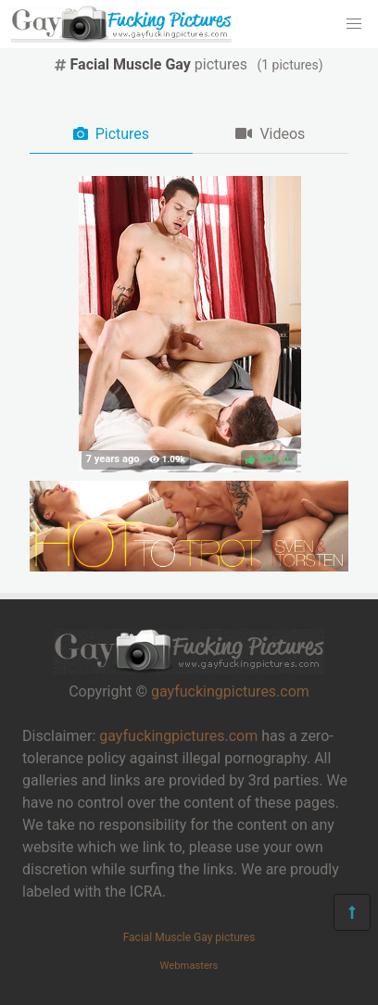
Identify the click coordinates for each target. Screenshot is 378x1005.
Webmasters (189, 966)
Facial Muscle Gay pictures (189, 937)
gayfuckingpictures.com (230, 691)
